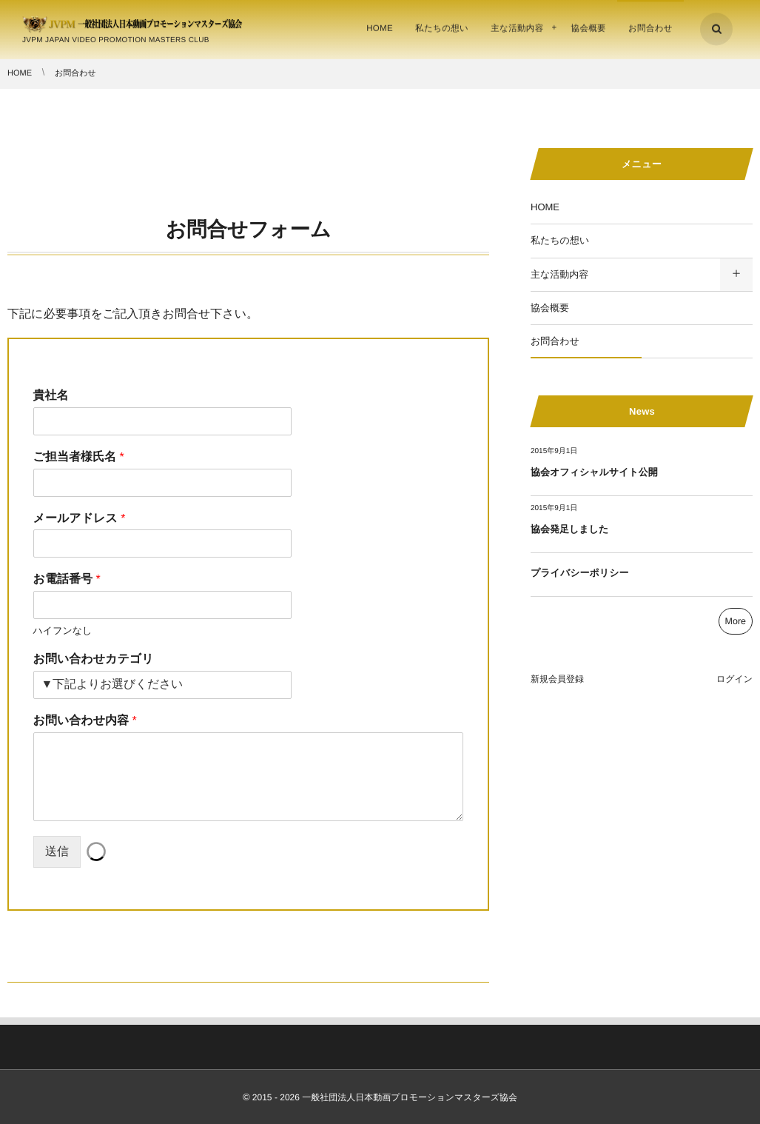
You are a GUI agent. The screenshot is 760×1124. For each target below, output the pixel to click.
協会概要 (550, 307)
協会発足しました (569, 529)
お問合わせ (555, 341)
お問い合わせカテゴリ (93, 659)
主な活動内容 (559, 274)
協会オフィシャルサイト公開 (594, 472)
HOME (545, 207)
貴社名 (51, 395)
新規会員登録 (557, 679)
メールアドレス (79, 518)
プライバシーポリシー (579, 572)
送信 (57, 851)
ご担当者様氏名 (78, 457)
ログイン (734, 679)
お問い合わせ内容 (85, 721)
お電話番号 (67, 579)
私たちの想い (560, 240)
